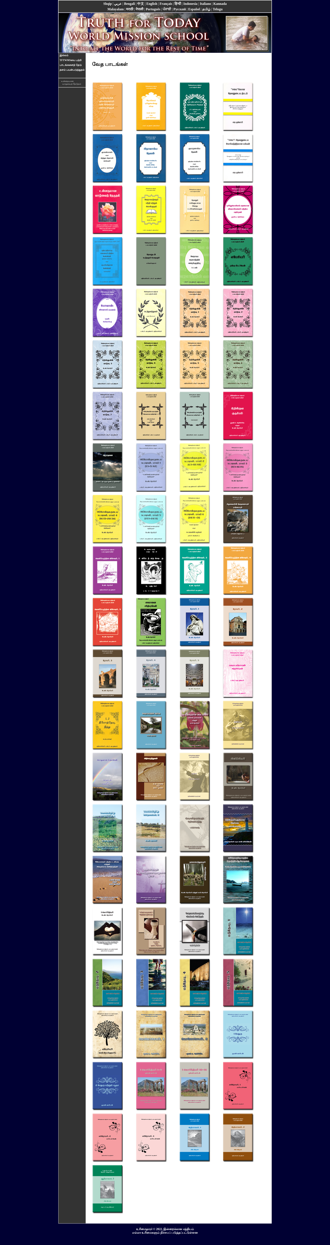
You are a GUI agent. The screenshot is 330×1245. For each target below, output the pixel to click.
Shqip (107, 3)
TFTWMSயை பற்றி (70, 60)
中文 (140, 3)
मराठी (129, 9)
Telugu (218, 9)
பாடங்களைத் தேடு (71, 65)
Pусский (179, 9)
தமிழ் (206, 9)
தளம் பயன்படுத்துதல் (72, 69)
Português (153, 9)
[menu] (72, 62)
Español (194, 9)
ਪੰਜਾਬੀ (167, 9)
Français (166, 3)
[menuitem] (72, 55)
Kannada (220, 3)
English (151, 3)
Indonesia (190, 3)
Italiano (205, 3)
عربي (118, 3)
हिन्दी (177, 3)
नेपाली (139, 9)
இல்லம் (64, 55)
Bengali (129, 3)
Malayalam (115, 9)
